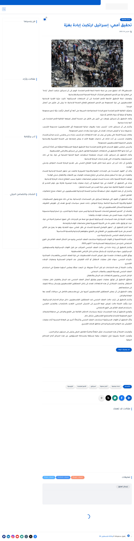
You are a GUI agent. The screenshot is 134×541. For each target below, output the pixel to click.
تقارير (32, 9)
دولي (91, 9)
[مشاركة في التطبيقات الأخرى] (101, 398)
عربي (96, 9)
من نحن (87, 2)
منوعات (79, 9)
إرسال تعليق (123, 487)
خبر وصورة (23, 9)
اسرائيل (93, 386)
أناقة (50, 9)
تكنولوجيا (70, 9)
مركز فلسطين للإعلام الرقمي (65, 2)
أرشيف (79, 2)
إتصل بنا (95, 2)
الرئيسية (70, 386)
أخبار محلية (103, 386)
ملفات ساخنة (40, 9)
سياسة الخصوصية (46, 2)
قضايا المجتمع (59, 9)
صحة (85, 9)
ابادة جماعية (126, 19)
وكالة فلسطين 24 (106, 536)
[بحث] (4, 9)
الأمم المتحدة (81, 386)
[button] (122, 398)
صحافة (15, 9)
